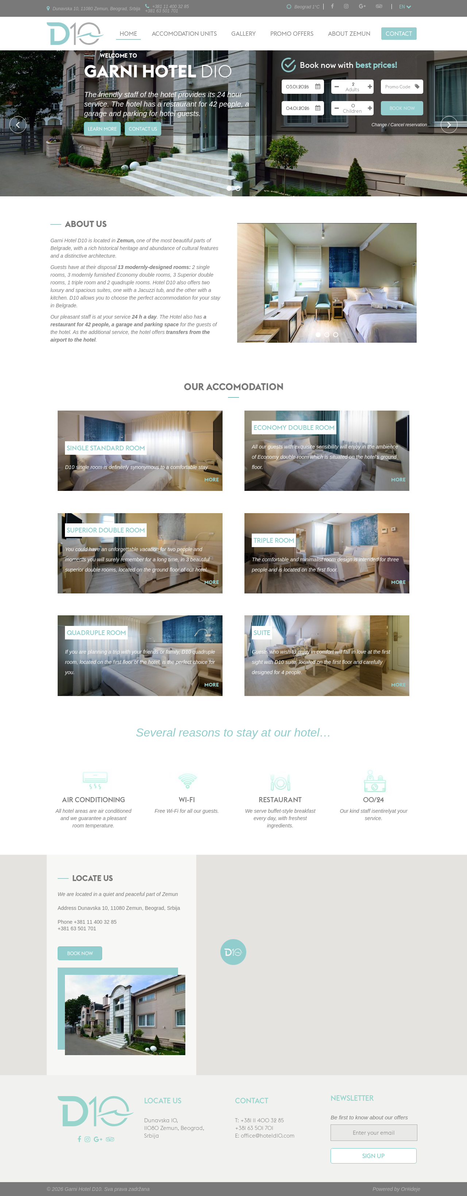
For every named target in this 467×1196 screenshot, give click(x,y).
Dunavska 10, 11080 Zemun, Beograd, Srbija (93, 8)
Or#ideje (410, 1189)
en (405, 6)
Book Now (402, 108)
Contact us (161, 132)
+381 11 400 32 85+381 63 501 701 (167, 8)
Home (128, 33)
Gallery (243, 33)
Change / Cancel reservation (399, 124)
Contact (399, 33)
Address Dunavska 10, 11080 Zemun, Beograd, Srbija (119, 908)
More (211, 479)
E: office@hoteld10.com (264, 1135)
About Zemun (349, 33)
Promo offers (291, 33)
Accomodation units (184, 33)
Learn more (107, 132)
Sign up (373, 1156)
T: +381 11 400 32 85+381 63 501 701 (259, 1124)
